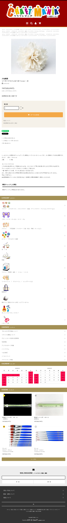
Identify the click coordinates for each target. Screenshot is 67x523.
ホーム (3, 29)
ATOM (39, 511)
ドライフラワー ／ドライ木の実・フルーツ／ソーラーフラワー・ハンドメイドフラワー (24, 29)
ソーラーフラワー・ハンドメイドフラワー (51, 29)
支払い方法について (15, 509)
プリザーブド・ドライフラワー (53, 31)
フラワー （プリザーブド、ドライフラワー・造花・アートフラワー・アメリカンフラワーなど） (26, 31)
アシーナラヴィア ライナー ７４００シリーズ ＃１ (39, 450)
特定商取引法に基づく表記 (10, 123)
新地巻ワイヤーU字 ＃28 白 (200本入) (41, 418)
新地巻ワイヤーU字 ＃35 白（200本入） (9, 418)
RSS (37, 511)
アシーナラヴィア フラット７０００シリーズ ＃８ (7, 450)
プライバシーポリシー (54, 509)
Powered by (33, 520)
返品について (6, 120)
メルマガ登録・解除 (30, 511)
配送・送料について (25, 509)
